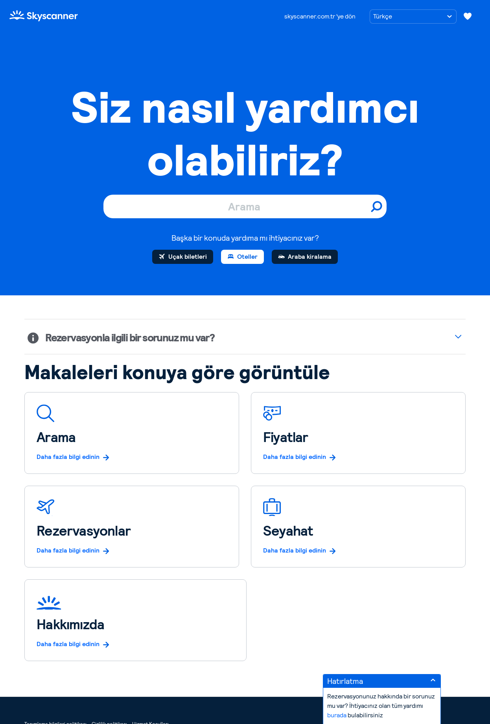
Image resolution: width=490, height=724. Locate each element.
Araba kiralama (310, 256)
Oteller (247, 256)
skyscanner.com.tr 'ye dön (320, 16)
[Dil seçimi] (413, 16)
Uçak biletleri (187, 256)
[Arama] (245, 206)
